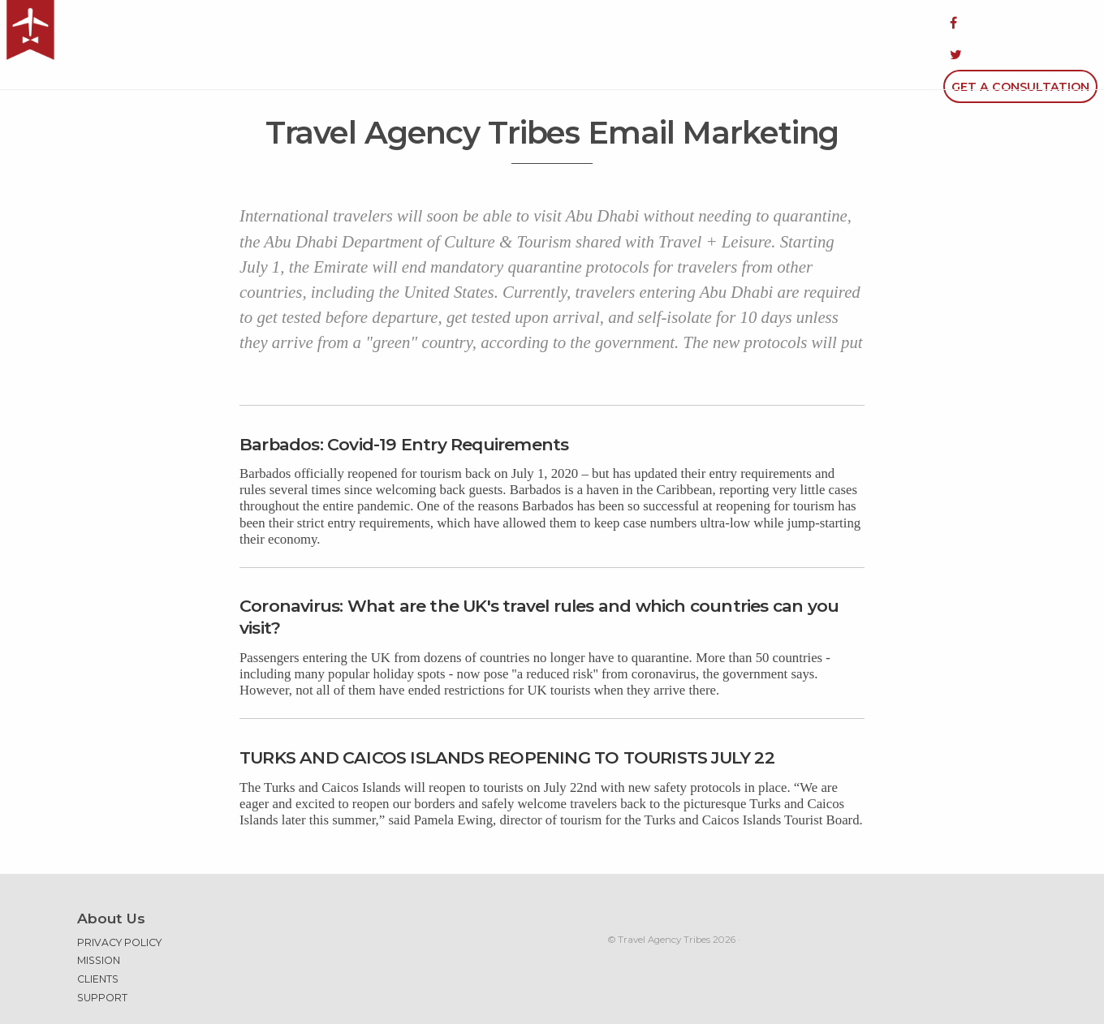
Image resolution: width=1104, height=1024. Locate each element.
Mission (98, 917)
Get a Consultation (1020, 22)
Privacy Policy (119, 900)
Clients (98, 937)
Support (102, 955)
